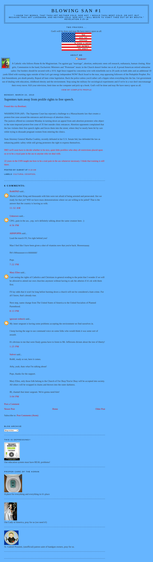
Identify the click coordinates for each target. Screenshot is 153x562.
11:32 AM (15, 208)
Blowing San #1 (76, 10)
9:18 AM (32, 170)
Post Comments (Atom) (27, 415)
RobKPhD (14, 191)
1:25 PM (14, 346)
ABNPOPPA (15, 233)
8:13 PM (14, 311)
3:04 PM (14, 396)
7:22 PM (14, 264)
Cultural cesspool (24, 174)
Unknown (14, 216)
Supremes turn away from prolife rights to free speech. (39, 99)
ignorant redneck (17, 319)
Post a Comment (11, 404)
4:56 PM (14, 225)
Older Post (100, 409)
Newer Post (9, 409)
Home (55, 409)
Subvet (82, 59)
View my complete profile (76, 90)
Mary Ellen (15, 272)
